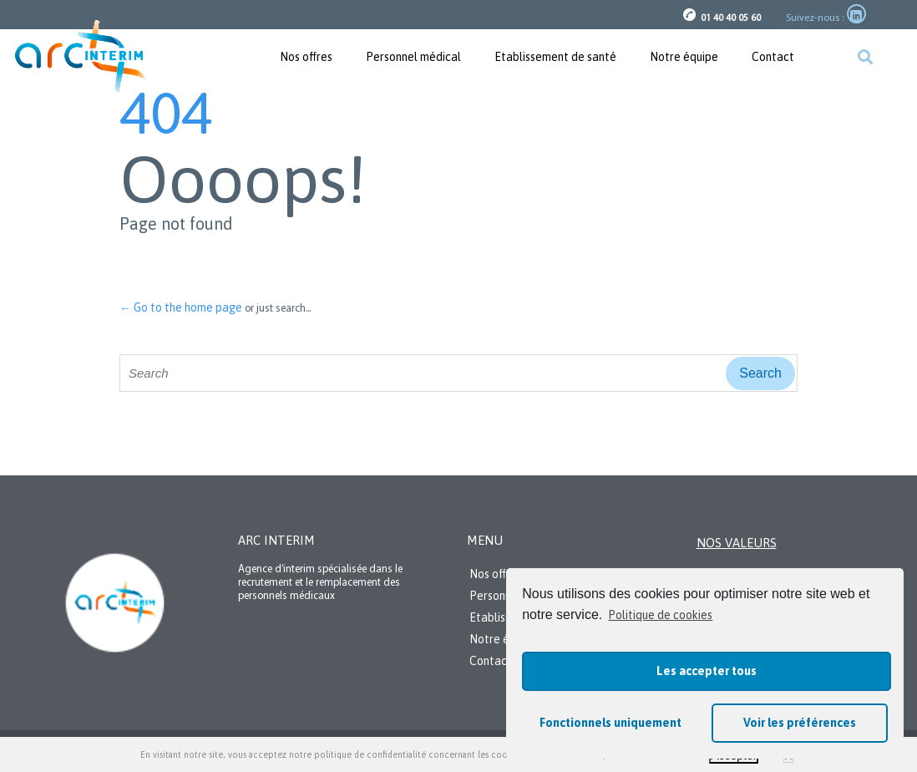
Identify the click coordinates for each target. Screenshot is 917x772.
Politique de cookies (660, 615)
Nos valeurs (737, 543)
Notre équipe (684, 56)
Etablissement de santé (555, 56)
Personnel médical (413, 56)
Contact (773, 56)
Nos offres (306, 56)
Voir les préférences (799, 722)
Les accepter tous (706, 671)
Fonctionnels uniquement (610, 722)
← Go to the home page (180, 307)
